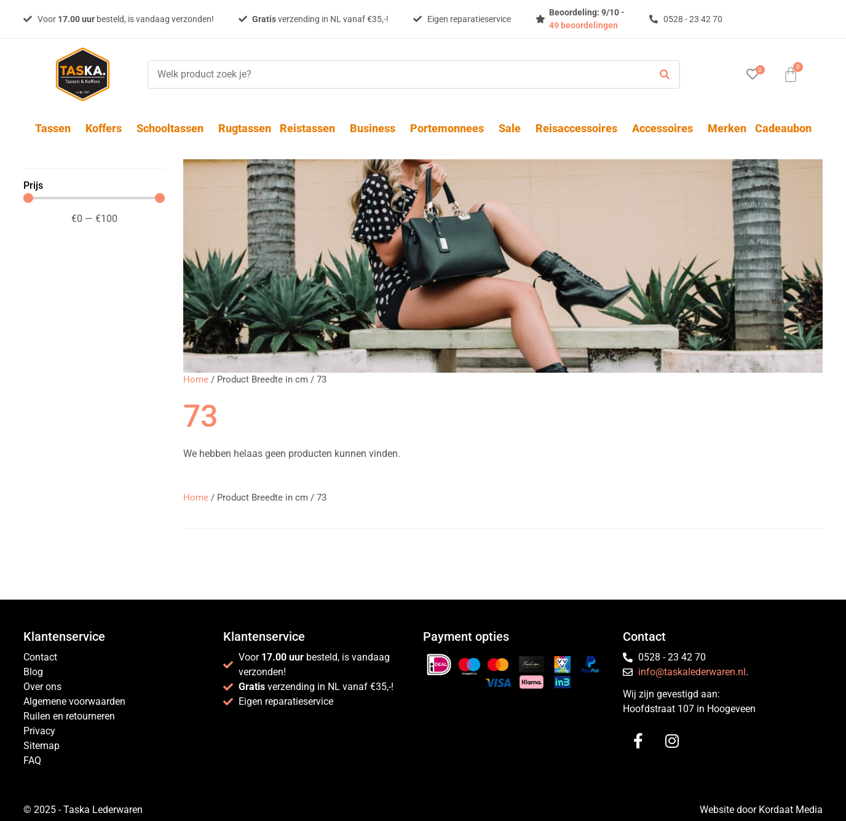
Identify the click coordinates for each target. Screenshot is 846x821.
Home (195, 379)
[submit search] (664, 75)
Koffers (106, 128)
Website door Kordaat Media (761, 809)
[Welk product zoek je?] (396, 74)
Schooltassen (173, 128)
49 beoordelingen (583, 25)
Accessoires (665, 128)
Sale (513, 128)
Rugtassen (244, 128)
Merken (727, 128)
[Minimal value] (94, 198)
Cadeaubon (783, 128)
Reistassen (310, 128)
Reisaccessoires (579, 128)
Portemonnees (450, 128)
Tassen (56, 128)
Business (375, 128)
